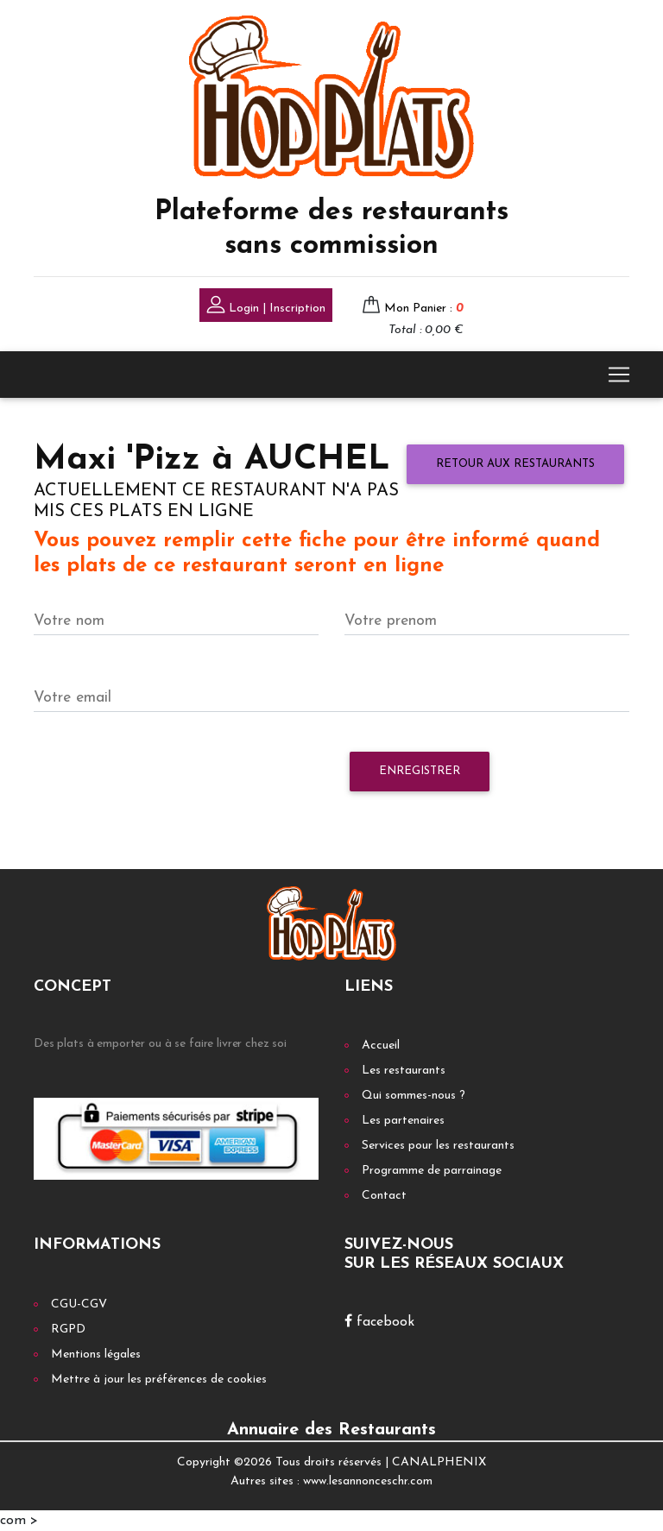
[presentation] (165, 780)
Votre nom (69, 621)
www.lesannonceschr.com (368, 1481)
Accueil (381, 1045)
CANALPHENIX (439, 1462)
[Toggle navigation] (619, 374)
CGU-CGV (79, 1304)
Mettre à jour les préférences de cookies (159, 1379)
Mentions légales (96, 1354)
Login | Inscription (265, 307)
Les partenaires (403, 1120)
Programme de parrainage (432, 1170)
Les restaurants (403, 1070)
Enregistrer (419, 771)
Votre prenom (390, 621)
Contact (384, 1195)
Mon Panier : (424, 308)
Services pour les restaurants (438, 1145)
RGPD (68, 1329)
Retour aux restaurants (515, 463)
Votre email (72, 697)
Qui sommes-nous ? (413, 1095)
